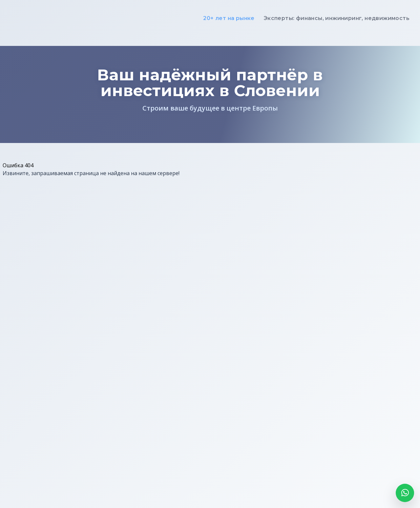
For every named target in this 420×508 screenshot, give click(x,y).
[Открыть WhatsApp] (405, 493)
